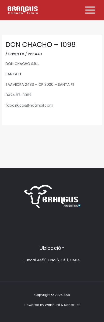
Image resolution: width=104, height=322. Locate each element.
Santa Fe (16, 53)
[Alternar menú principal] (90, 10)
